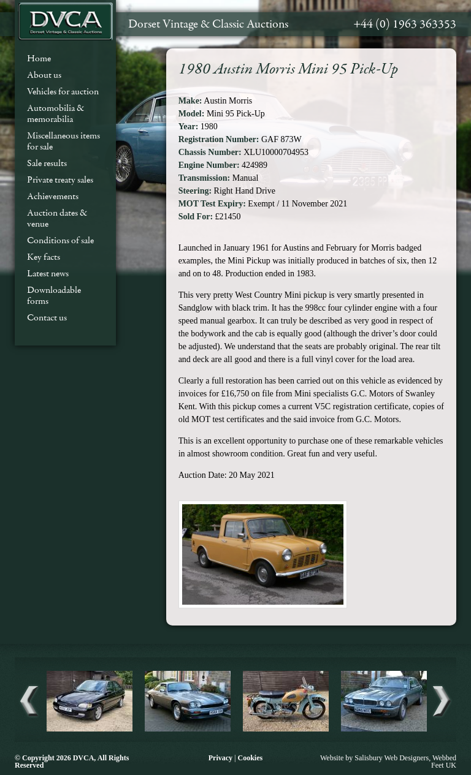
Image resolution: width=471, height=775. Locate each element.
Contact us (47, 317)
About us (44, 75)
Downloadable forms (54, 295)
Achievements (52, 196)
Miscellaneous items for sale (63, 141)
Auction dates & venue (57, 218)
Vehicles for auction (63, 91)
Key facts (43, 257)
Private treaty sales (60, 179)
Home (39, 58)
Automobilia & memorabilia (55, 113)
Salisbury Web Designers (391, 758)
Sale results (47, 163)
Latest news (48, 273)
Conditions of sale (60, 240)
